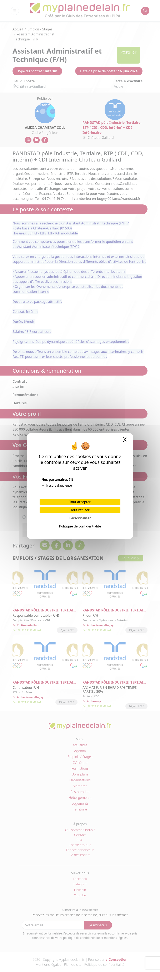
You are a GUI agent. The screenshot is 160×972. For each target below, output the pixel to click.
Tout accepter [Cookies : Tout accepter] (80, 502)
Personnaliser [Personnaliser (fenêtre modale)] (80, 518)
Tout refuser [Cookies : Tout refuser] (79, 510)
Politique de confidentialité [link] (80, 526)
